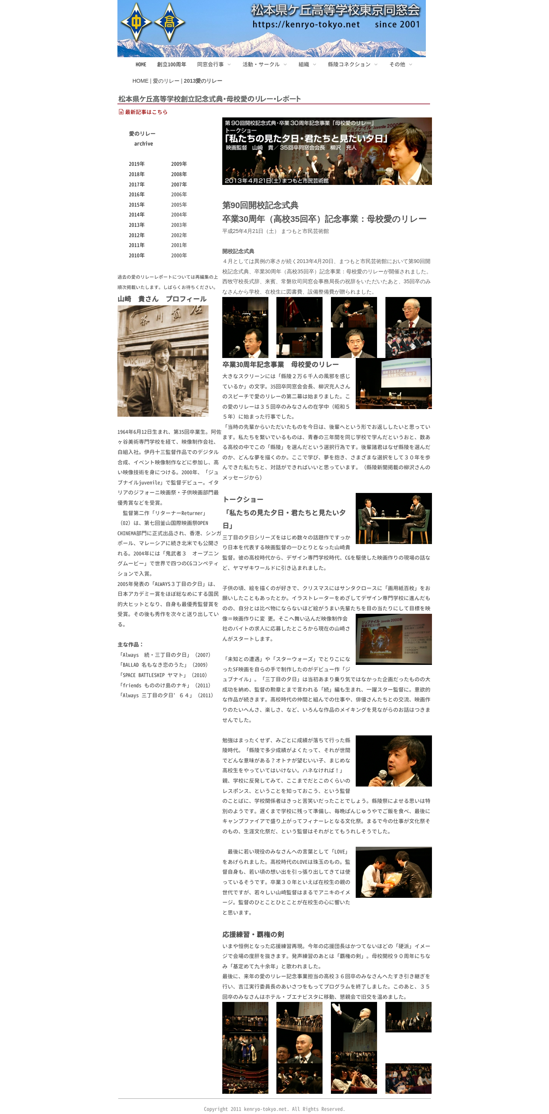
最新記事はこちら (143, 112)
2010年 (137, 255)
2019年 (137, 163)
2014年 (137, 214)
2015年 (137, 204)
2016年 (137, 194)
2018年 (137, 174)
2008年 (179, 174)
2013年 (137, 224)
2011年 (137, 245)
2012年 (137, 235)
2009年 (179, 163)
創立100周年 (171, 64)
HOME (141, 64)
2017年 (137, 184)
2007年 (179, 184)
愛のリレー (166, 81)
